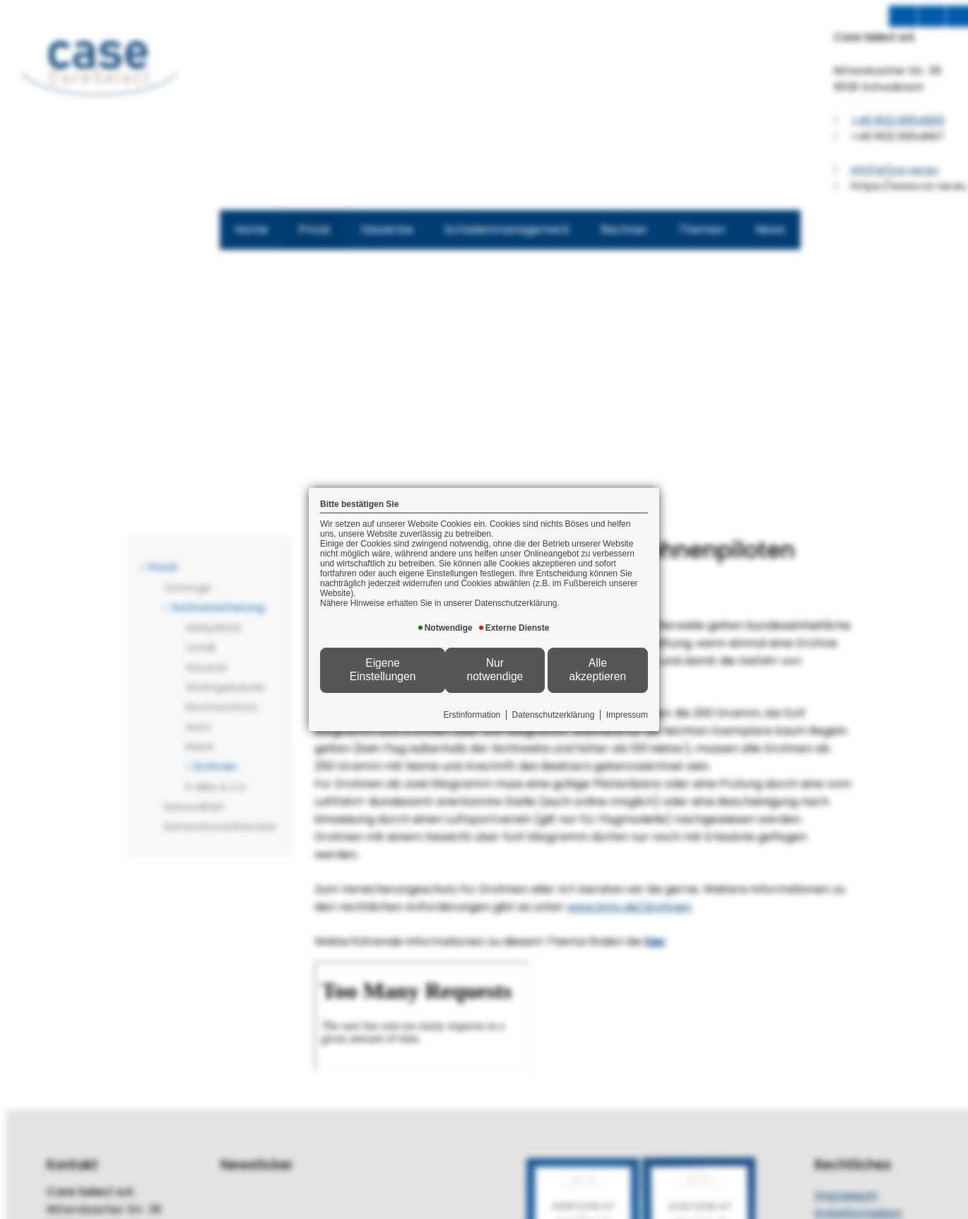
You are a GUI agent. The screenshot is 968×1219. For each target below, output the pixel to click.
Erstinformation (472, 715)
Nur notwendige (494, 669)
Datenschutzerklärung (553, 715)
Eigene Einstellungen (383, 669)
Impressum (627, 715)
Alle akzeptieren (598, 669)
